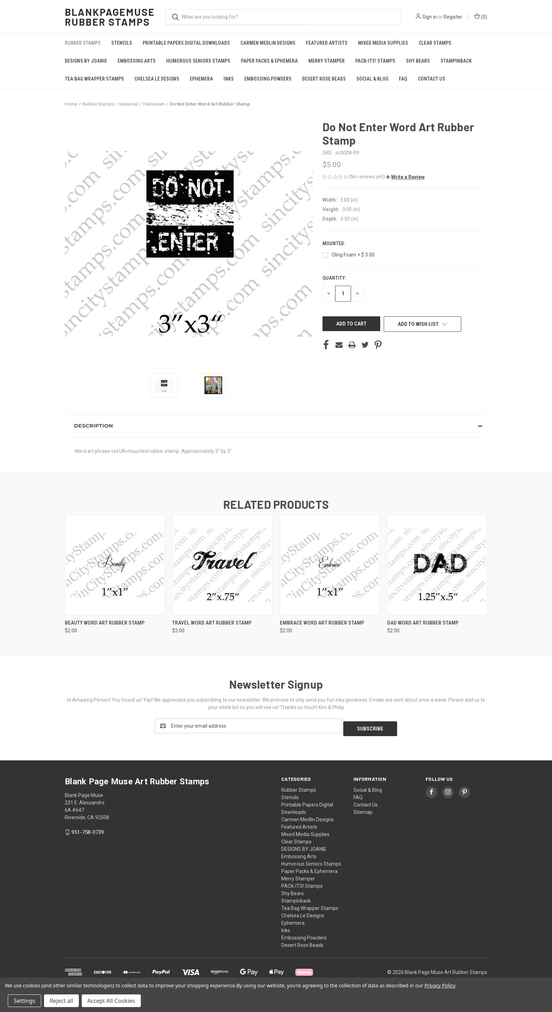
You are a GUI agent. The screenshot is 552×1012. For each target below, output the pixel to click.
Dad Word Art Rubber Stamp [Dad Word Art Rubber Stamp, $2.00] (422, 623)
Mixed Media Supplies (383, 43)
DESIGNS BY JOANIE (86, 61)
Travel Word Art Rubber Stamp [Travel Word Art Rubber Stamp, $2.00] (211, 623)
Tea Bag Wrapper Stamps (94, 79)
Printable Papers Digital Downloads (186, 43)
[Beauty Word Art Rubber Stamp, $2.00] (114, 565)
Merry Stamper (326, 61)
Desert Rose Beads (324, 79)
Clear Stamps (435, 43)
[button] (405, 177)
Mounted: (334, 243)
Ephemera (201, 79)
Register (453, 17)
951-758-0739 (87, 829)
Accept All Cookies (111, 1001)
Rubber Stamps (83, 43)
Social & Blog (372, 79)
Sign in (429, 17)
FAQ (403, 79)
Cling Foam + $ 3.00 (353, 255)
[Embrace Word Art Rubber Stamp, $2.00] (329, 565)
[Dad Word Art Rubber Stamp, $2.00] (437, 565)
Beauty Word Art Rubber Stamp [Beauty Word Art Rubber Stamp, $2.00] (104, 623)
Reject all (61, 1001)
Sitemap (362, 809)
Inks (229, 79)
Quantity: (334, 278)
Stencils (121, 43)
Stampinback (456, 61)
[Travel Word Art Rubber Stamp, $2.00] (222, 565)
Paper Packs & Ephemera (269, 61)
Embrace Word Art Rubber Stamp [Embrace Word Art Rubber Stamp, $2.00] (322, 623)
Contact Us (431, 79)
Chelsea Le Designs (156, 79)
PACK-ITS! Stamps (375, 61)
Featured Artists (326, 43)
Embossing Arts (137, 61)
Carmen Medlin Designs (267, 43)
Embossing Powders (267, 79)
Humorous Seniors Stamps (198, 61)
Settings (24, 1001)
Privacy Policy (440, 985)
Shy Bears (418, 61)
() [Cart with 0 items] (480, 16)
